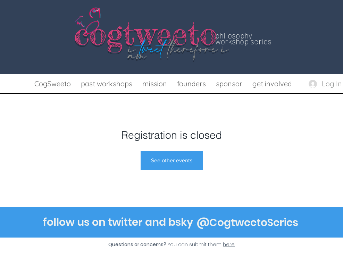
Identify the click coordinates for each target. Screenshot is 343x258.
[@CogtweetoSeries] (247, 223)
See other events (171, 160)
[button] (106, 84)
